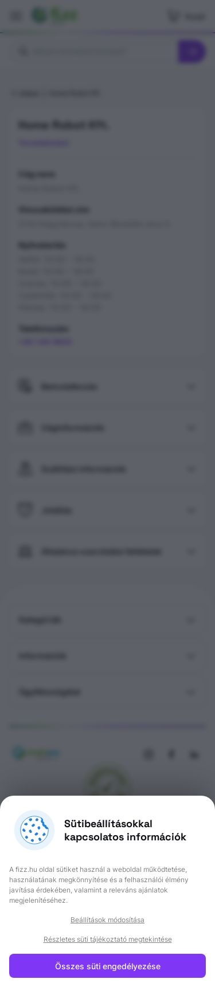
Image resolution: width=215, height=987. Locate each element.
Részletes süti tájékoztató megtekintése (108, 939)
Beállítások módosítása (107, 919)
